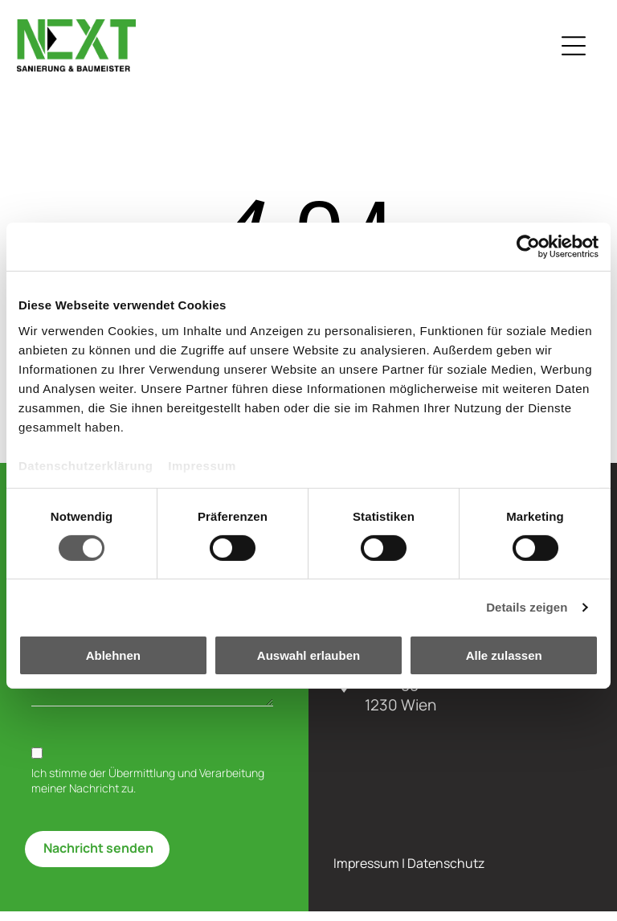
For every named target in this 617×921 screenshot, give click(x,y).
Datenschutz (445, 873)
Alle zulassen (504, 660)
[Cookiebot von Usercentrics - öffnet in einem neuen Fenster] (528, 251)
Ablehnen (113, 660)
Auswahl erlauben (308, 660)
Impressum (202, 470)
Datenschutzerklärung (85, 470)
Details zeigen (526, 612)
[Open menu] (578, 51)
